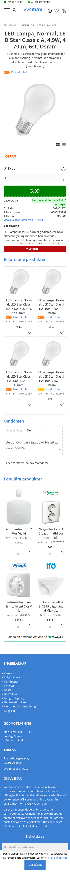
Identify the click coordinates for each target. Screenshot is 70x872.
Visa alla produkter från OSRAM (23, 220)
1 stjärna (7, 430)
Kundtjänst (11, 681)
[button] (7, 10)
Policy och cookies (57, 858)
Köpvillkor (10, 694)
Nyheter (9, 686)
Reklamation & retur (16, 702)
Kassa (8, 690)
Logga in (9, 711)
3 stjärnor (14, 430)
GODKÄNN (35, 865)
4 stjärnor (17, 430)
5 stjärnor (21, 430)
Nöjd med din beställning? (20, 706)
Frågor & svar (12, 677)
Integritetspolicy (14, 698)
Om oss (9, 673)
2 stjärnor (11, 430)
